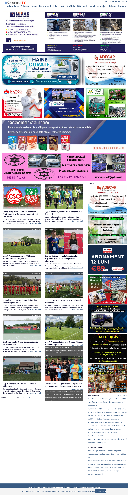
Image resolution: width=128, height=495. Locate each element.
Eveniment (45, 6)
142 (24, 397)
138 (11, 397)
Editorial (82, 6)
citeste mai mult (35, 223)
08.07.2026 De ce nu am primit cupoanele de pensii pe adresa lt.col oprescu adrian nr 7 (107, 454)
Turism (122, 6)
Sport (92, 6)
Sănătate (70, 6)
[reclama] (64, 52)
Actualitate (12, 6)
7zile (119, 395)
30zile (125, 395)
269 (28, 397)
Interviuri (58, 6)
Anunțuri (102, 6)
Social (34, 6)
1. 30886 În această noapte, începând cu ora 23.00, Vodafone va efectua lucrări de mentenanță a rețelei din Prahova (107, 402)
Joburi (112, 6)
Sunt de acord (101, 491)
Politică (24, 6)
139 (14, 397)
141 (21, 397)
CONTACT (122, 1)
